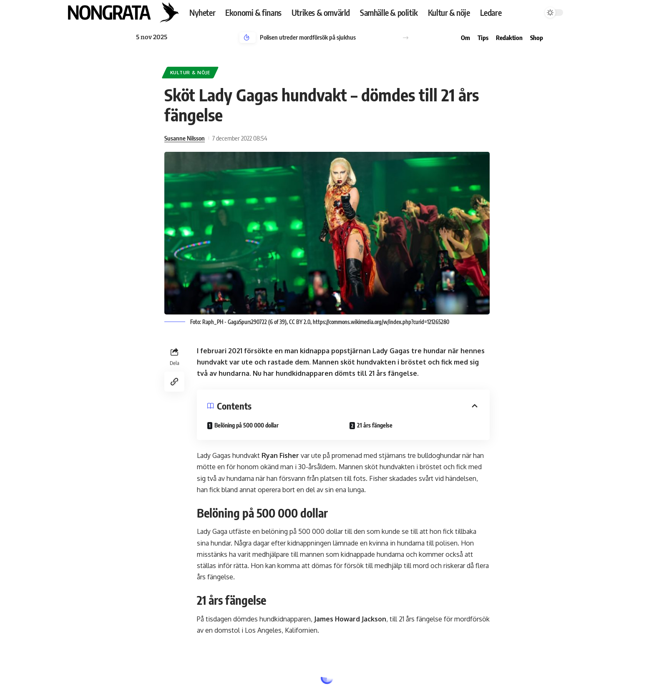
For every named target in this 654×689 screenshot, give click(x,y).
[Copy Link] (174, 382)
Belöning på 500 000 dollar (246, 425)
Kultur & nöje (190, 72)
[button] (405, 37)
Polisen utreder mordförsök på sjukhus (308, 37)
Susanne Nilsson (184, 138)
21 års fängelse (374, 425)
